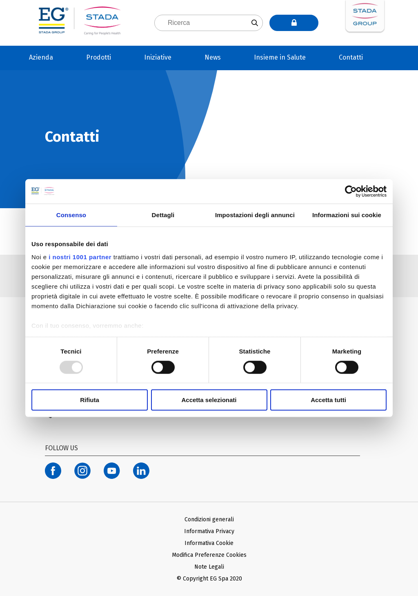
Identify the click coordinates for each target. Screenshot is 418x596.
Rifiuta (89, 399)
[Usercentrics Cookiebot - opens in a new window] (351, 191)
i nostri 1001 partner (80, 256)
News (213, 57)
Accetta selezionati (208, 399)
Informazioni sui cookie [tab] (346, 214)
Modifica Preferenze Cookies (209, 555)
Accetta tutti (328, 399)
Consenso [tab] (71, 214)
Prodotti (98, 57)
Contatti (351, 57)
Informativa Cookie (209, 543)
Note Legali (209, 566)
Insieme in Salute (280, 57)
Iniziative (157, 57)
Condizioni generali (209, 519)
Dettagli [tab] (163, 214)
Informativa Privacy (209, 531)
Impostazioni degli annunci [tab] (255, 214)
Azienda (41, 57)
